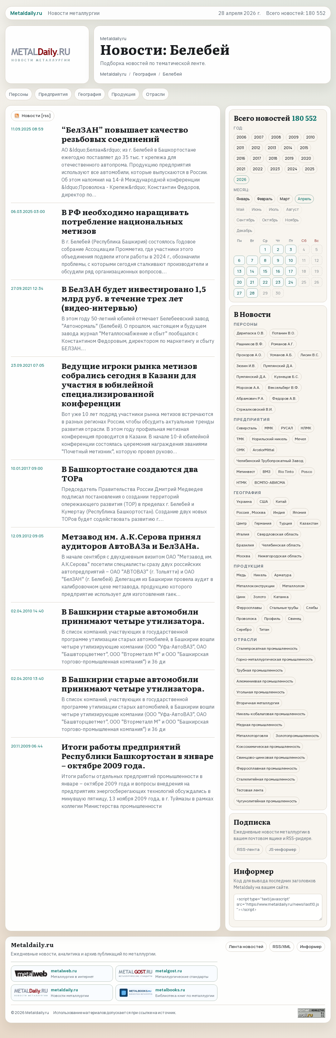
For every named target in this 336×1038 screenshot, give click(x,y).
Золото (259, 596)
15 (265, 271)
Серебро (243, 629)
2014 (288, 147)
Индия (279, 512)
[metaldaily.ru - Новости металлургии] (62, 992)
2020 (306, 158)
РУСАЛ (287, 428)
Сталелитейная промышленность (265, 779)
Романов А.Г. (282, 344)
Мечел (300, 438)
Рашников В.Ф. (249, 344)
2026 (241, 179)
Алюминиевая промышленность (264, 681)
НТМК (241, 482)
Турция (285, 523)
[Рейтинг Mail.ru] (311, 1013)
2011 (240, 147)
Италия (242, 534)
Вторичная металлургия (257, 703)
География (144, 74)
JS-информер (282, 849)
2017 (257, 158)
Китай (281, 501)
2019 (289, 158)
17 (291, 271)
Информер (311, 946)
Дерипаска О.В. (250, 333)
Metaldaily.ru (113, 74)
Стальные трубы (284, 607)
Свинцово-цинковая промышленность (270, 757)
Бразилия (245, 545)
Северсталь (246, 428)
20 (239, 282)
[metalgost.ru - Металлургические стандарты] (166, 973)
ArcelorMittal (263, 449)
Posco (306, 471)
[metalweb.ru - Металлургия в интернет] (62, 973)
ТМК (240, 438)
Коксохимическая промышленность (268, 746)
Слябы (312, 607)
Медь (241, 575)
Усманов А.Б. (281, 354)
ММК (269, 428)
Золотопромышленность (297, 735)
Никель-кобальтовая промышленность (270, 713)
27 (239, 293)
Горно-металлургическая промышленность (274, 659)
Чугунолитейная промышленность (266, 801)
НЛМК (306, 428)
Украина (244, 501)
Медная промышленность (259, 724)
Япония (299, 512)
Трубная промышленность (259, 670)
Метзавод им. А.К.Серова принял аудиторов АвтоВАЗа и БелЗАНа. (131, 541)
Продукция (123, 94)
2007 (259, 137)
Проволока (246, 618)
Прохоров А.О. (249, 354)
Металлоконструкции (255, 585)
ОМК (240, 449)
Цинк (241, 596)
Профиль (272, 618)
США (264, 501)
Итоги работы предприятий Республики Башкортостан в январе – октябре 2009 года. (137, 756)
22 (265, 282)
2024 (292, 169)
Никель (260, 575)
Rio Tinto (286, 471)
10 (291, 260)
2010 (310, 137)
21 (252, 282)
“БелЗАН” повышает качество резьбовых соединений (124, 134)
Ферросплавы (249, 607)
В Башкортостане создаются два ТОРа (129, 473)
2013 (272, 147)
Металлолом (293, 585)
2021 (240, 169)
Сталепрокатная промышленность (266, 648)
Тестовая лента (249, 790)
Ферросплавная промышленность (266, 768)
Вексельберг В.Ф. (283, 387)
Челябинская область (281, 545)
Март (285, 198)
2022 (258, 169)
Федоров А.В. (284, 398)
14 (252, 271)
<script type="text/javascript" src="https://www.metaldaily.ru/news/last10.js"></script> (278, 907)
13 (239, 271)
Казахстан (309, 523)
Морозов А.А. (248, 387)
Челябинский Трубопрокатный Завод (269, 460)
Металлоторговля (252, 735)
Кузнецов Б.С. (286, 376)
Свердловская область (277, 534)
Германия (263, 523)
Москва (243, 556)
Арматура (282, 575)
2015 (304, 147)
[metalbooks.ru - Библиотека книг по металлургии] (166, 992)
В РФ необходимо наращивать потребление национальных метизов (125, 221)
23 (277, 282)
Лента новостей (246, 946)
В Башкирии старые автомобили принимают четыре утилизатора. (133, 616)
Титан (264, 629)
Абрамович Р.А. (250, 398)
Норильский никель (269, 438)
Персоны (18, 94)
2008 (276, 137)
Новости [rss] (36, 115)
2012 (255, 147)
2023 (275, 169)
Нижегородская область (279, 556)
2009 (294, 137)
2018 (273, 158)
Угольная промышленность (260, 692)
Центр (241, 523)
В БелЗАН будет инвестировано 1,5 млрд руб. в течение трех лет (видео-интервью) (133, 298)
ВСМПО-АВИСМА (270, 482)
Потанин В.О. (283, 333)
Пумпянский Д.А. (278, 365)
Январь (243, 198)
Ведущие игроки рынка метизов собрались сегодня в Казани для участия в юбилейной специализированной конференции (129, 384)
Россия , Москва (250, 512)
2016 (240, 158)
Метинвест (245, 471)
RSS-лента (248, 849)
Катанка (281, 596)
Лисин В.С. (309, 354)
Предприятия (53, 94)
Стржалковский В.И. (254, 409)
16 (278, 271)
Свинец (294, 618)
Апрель (304, 198)
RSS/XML (282, 946)
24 (290, 282)
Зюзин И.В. (246, 365)
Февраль (264, 198)
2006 (241, 137)
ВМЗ (266, 471)
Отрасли (155, 94)
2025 (309, 169)
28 (252, 293)
